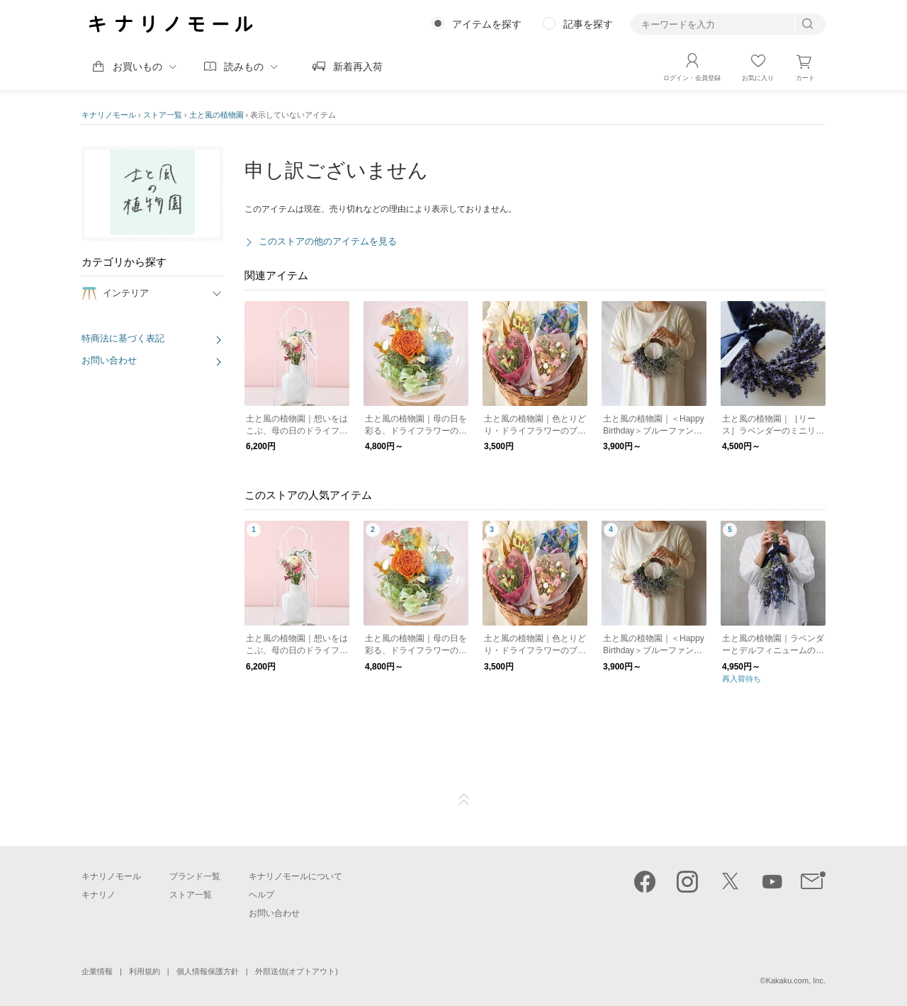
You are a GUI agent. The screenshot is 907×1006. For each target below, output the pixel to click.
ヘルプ (261, 895)
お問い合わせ (109, 360)
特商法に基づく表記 (122, 338)
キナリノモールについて (295, 876)
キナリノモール (108, 115)
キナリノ (98, 895)
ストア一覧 (162, 115)
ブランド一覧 (194, 876)
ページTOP (464, 799)
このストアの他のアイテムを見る (328, 241)
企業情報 (97, 971)
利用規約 (144, 971)
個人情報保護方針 (207, 971)
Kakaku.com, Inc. (796, 980)
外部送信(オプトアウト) (296, 971)
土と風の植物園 (216, 115)
